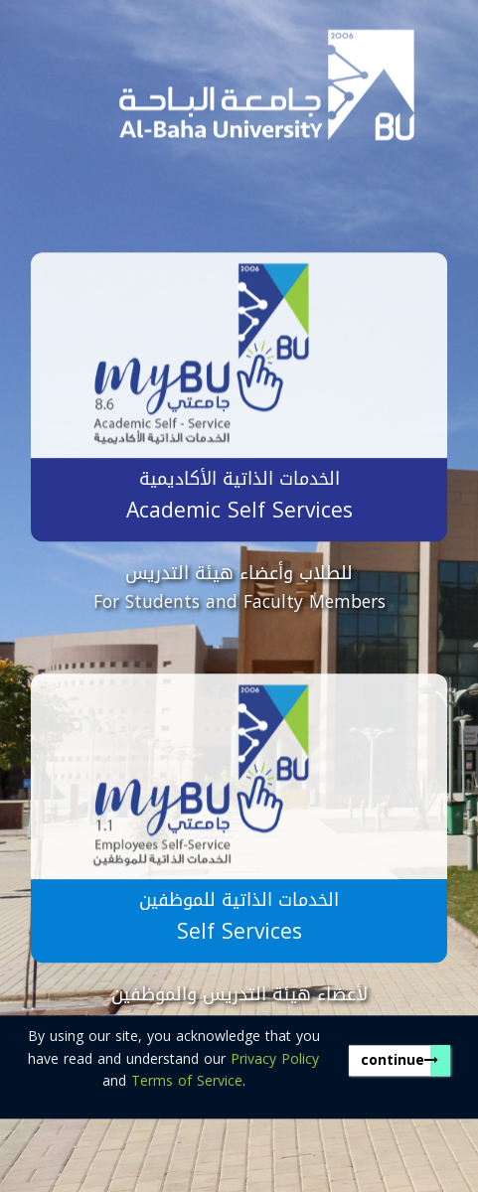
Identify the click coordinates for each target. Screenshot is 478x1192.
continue (399, 1060)
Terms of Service (186, 1081)
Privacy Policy (275, 1059)
